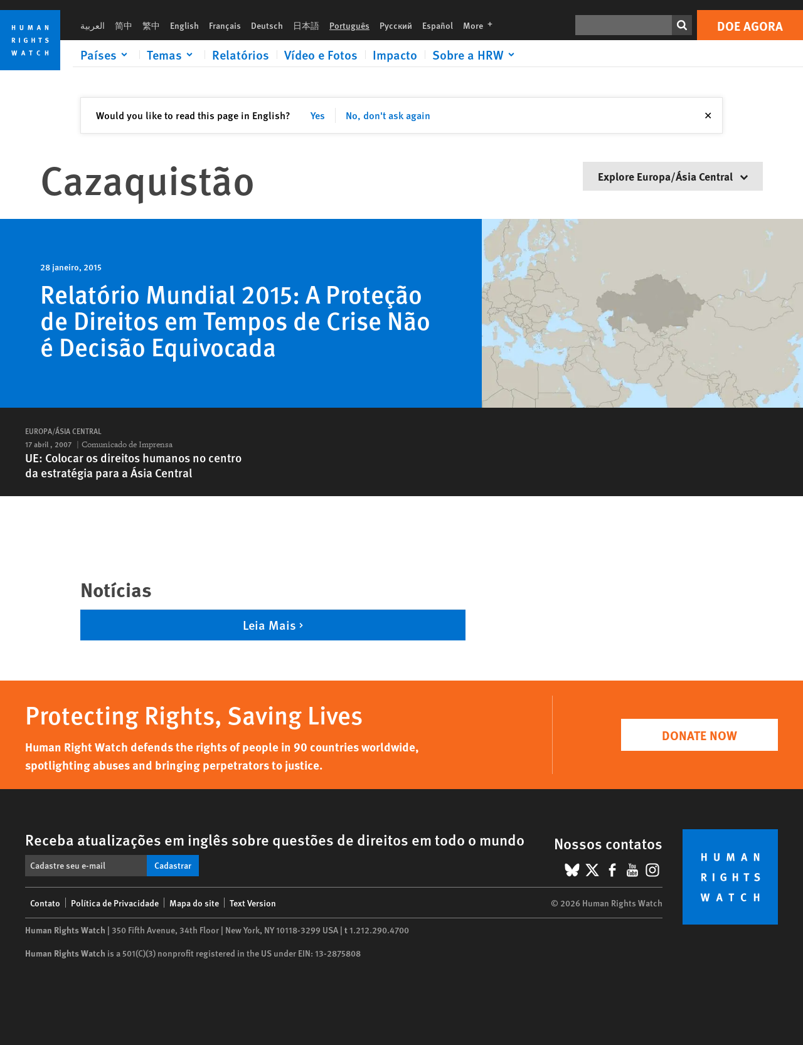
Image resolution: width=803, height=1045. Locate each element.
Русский (396, 25)
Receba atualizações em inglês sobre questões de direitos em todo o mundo (274, 839)
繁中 (151, 25)
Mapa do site (194, 902)
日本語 (306, 25)
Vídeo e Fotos (321, 54)
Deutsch (267, 25)
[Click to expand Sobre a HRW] (475, 54)
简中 (123, 25)
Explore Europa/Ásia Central (673, 176)
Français (225, 25)
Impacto (395, 54)
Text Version (253, 902)
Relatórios (240, 54)
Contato (45, 902)
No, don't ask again (388, 115)
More (481, 25)
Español (437, 25)
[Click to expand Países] (106, 54)
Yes (318, 115)
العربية (92, 25)
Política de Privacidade (115, 902)
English (184, 25)
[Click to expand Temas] (172, 54)
